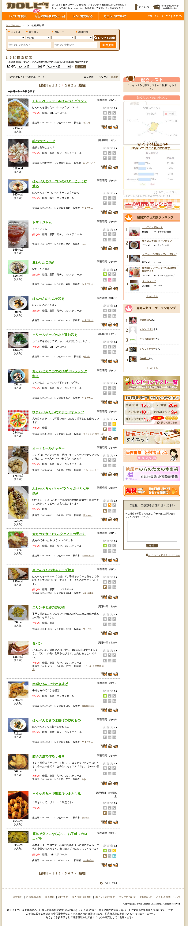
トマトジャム (42, 222)
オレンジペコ (146, 329)
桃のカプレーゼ (43, 141)
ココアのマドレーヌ (152, 227)
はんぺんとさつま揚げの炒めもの (56, 720)
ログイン (177, 16)
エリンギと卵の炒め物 (48, 607)
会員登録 (50, 897)
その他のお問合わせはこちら (163, 559)
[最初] (43, 85)
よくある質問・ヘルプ (168, 897)
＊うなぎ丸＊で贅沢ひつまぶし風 (56, 794)
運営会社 (18, 897)
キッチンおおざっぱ (93, 434)
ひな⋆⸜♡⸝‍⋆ (89, 163)
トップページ (13, 25)
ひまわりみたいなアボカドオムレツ (58, 412)
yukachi (86, 356)
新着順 (114, 77)
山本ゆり (144, 358)
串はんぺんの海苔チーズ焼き (53, 570)
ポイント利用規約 (105, 897)
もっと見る (152, 296)
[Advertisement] (151, 48)
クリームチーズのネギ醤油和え (54, 335)
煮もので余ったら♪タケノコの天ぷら (59, 534)
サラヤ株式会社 (148, 339)
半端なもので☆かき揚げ (50, 684)
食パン (37, 643)
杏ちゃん (87, 515)
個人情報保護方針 (82, 897)
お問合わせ (146, 897)
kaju (84, 779)
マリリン (87, 629)
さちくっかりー (148, 349)
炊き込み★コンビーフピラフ (157, 241)
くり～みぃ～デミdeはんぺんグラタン (59, 101)
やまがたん (87, 208)
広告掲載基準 (33, 897)
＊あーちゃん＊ (91, 470)
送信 (152, 549)
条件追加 (108, 45)
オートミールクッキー (48, 448)
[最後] (82, 85)
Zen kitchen (88, 593)
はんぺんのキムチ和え (48, 299)
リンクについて (127, 897)
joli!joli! (85, 817)
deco (84, 244)
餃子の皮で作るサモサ (48, 756)
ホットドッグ (149, 281)
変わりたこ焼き (43, 262)
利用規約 (63, 897)
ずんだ (86, 123)
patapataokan (88, 555)
